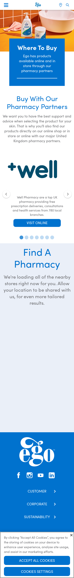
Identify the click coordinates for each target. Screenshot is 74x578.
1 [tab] (21, 237)
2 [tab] (26, 237)
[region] (37, 555)
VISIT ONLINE (37, 222)
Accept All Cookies (37, 560)
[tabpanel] (37, 189)
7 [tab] (51, 237)
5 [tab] (41, 237)
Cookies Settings (37, 571)
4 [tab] (36, 237)
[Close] (71, 535)
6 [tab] (46, 237)
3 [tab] (31, 237)
